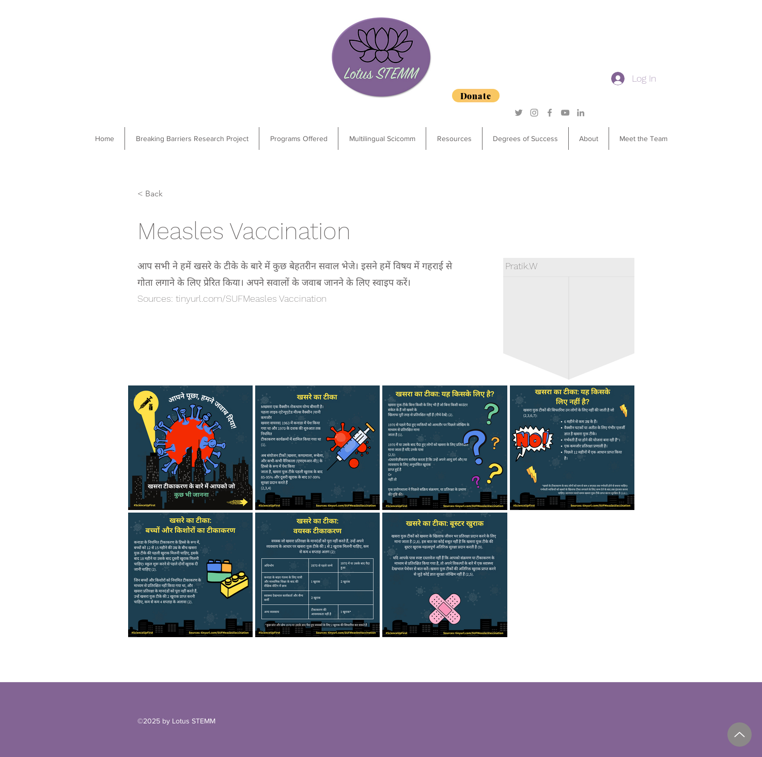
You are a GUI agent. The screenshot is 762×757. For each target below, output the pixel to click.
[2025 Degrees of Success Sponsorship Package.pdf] (739, 734)
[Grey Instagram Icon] (534, 112)
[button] (298, 138)
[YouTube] (565, 112)
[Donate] (476, 95)
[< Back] (171, 193)
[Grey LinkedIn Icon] (581, 112)
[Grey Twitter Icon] (519, 112)
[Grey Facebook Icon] (550, 112)
